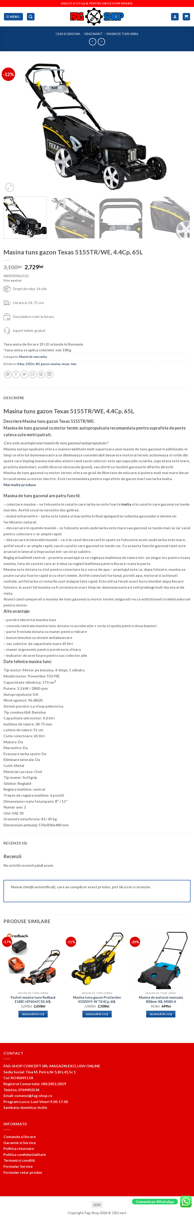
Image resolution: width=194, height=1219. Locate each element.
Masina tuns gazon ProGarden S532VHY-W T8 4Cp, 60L (97, 999)
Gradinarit (93, 34)
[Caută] (31, 17)
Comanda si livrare (19, 1136)
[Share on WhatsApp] (8, 374)
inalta (126, 504)
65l (37, 364)
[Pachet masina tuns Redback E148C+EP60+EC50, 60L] (33, 959)
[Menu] (13, 17)
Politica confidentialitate (24, 1154)
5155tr (29, 364)
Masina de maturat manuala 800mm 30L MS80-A (161, 999)
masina (55, 364)
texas (65, 364)
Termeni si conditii (19, 1160)
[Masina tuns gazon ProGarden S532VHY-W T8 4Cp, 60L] (97, 959)
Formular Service (18, 1166)
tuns (73, 364)
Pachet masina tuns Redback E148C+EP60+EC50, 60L (33, 999)
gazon (45, 364)
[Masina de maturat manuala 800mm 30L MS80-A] (161, 959)
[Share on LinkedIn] (49, 374)
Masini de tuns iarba (122, 34)
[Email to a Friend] (33, 374)
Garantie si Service (19, 1142)
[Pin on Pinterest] (41, 374)
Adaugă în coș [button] (33, 1014)
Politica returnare (18, 1148)
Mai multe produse (19, 484)
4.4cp (20, 364)
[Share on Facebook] (16, 374)
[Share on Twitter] (24, 374)
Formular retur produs (22, 1172)
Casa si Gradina (68, 34)
